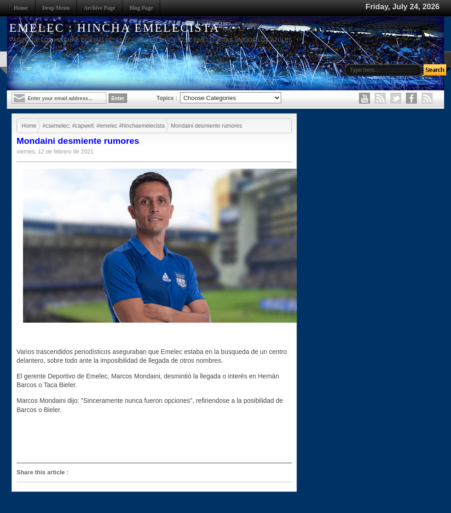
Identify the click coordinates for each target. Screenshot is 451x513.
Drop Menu (55, 8)
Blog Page (141, 8)
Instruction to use (295, 58)
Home (21, 8)
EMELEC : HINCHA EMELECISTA (114, 28)
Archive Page (99, 8)
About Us (254, 58)
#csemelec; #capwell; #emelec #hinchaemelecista (103, 126)
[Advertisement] (156, 438)
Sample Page (341, 58)
